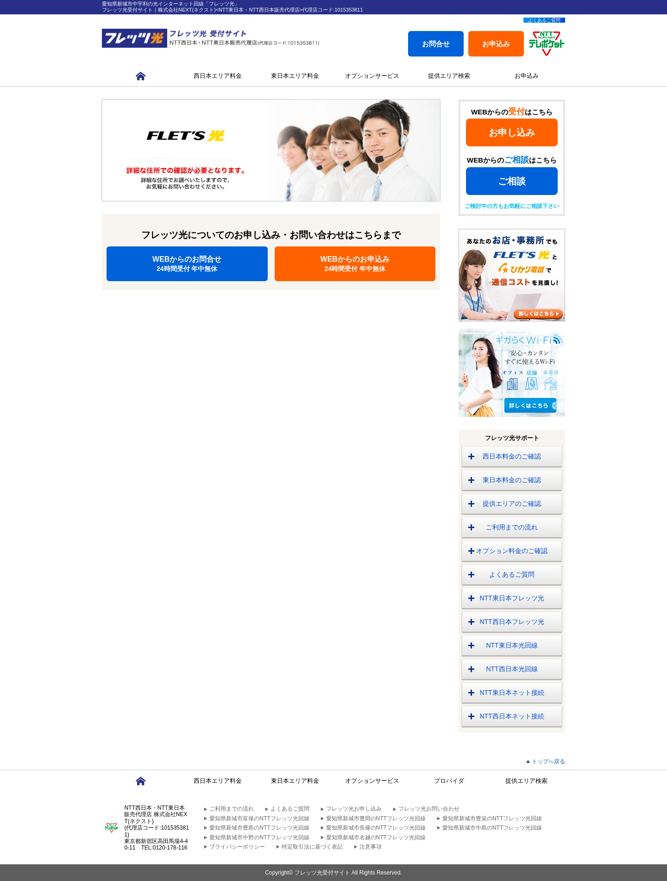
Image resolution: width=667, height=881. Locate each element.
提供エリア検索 (449, 75)
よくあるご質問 (544, 20)
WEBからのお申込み (355, 263)
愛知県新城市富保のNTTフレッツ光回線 (259, 818)
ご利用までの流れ (512, 527)
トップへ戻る (548, 761)
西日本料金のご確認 (512, 456)
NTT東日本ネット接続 (511, 692)
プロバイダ (449, 780)
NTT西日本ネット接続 (511, 716)
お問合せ (436, 44)
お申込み (496, 44)
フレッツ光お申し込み (354, 808)
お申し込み (512, 132)
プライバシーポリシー (237, 846)
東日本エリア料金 (295, 75)
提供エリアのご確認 (512, 503)
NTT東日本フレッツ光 (511, 598)
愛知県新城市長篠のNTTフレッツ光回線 (376, 827)
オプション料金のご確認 (511, 550)
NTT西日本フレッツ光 (511, 621)
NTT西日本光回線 (511, 669)
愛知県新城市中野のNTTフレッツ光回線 (259, 837)
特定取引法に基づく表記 (312, 846)
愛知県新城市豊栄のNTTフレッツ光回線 (492, 818)
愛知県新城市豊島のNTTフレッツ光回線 (259, 827)
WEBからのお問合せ (187, 263)
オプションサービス (372, 75)
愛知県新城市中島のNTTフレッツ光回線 (492, 827)
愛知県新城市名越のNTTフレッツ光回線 (376, 837)
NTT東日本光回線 (511, 645)
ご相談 (512, 181)
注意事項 (370, 846)
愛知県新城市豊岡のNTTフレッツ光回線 (376, 818)
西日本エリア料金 (218, 75)
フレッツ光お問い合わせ (428, 808)
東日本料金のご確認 (512, 480)
